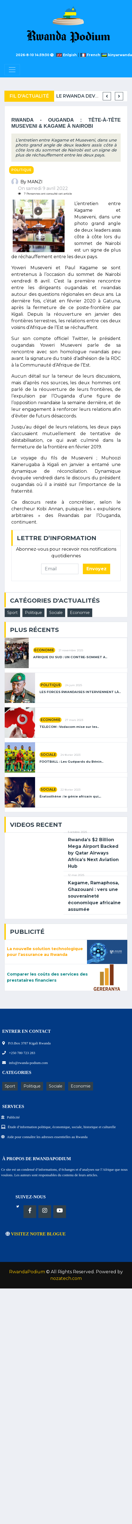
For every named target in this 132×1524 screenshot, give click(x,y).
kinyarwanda (117, 55)
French (90, 55)
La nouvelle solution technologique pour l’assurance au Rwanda (45, 951)
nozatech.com (66, 1278)
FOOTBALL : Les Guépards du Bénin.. (71, 762)
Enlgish (67, 55)
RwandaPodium (27, 1271)
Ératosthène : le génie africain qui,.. (70, 796)
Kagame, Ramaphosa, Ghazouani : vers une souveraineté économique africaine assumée (94, 896)
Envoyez (96, 568)
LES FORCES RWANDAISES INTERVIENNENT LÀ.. (80, 692)
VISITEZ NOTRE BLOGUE (36, 1234)
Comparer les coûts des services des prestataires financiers (47, 977)
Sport (12, 612)
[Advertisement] (52, 1346)
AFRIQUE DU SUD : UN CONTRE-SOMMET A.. (70, 657)
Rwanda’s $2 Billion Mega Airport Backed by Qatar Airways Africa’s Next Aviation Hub (93, 853)
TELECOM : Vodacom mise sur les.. (69, 727)
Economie (80, 612)
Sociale (56, 612)
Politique (21, 170)
